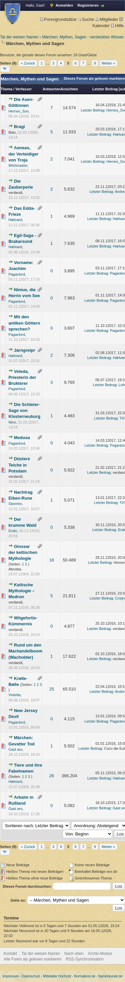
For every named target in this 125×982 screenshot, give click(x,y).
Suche (86, 19)
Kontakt (10, 953)
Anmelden (64, 5)
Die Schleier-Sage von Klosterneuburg (25, 410)
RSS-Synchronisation (85, 959)
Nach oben (73, 953)
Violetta (15, 695)
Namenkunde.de (110, 976)
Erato (13, 531)
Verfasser (24, 89)
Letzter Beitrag (105, 89)
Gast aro (15, 749)
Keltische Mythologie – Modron (22, 590)
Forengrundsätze (58, 19)
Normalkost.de (84, 976)
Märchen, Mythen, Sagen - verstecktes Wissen (83, 37)
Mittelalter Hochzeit (57, 976)
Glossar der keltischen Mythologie (23, 552)
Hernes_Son (19, 111)
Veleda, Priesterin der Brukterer (22, 377)
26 (51, 775)
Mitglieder (106, 19)
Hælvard (15, 220)
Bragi (19, 126)
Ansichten (69, 89)
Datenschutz (31, 976)
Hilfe (117, 25)
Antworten (51, 89)
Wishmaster (18, 165)
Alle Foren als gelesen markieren (32, 959)
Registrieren (88, 5)
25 (51, 689)
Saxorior (15, 504)
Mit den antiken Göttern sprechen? (24, 322)
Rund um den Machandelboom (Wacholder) (26, 651)
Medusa (22, 437)
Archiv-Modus (100, 953)
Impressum (11, 976)
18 (51, 560)
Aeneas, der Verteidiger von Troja (24, 153)
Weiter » (108, 63)
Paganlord (17, 274)
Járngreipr (24, 350)
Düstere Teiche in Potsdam (19, 464)
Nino (12, 422)
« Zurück (28, 63)
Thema (6, 89)
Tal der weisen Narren (19, 37)
